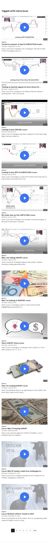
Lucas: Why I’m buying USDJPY (14, 428)
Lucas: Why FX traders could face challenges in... (22, 471)
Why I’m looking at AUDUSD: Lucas (16, 300)
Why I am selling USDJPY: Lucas (15, 257)
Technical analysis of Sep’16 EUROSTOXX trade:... (23, 44)
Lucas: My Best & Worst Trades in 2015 (18, 514)
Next (35, 530)
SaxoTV (4, 42)
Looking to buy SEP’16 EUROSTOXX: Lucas (19, 172)
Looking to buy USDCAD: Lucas (14, 129)
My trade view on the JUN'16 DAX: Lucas (18, 215)
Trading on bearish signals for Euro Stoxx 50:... (21, 87)
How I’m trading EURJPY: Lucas (15, 386)
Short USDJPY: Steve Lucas (13, 343)
